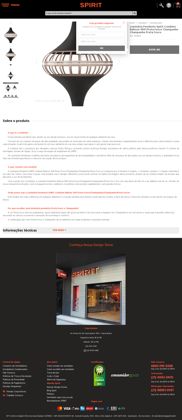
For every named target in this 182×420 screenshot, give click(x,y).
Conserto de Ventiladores (15, 365)
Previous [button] (36, 61)
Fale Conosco (9, 372)
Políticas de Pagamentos (14, 383)
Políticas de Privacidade (14, 379)
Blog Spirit (52, 390)
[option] (77, 64)
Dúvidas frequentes (12, 386)
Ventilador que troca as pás (60, 397)
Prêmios (50, 394)
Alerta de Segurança (56, 379)
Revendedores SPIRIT (57, 400)
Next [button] (119, 61)
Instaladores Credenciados (15, 369)
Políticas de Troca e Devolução (17, 376)
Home (132, 23)
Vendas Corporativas (16, 391)
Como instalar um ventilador (60, 365)
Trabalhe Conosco (14, 395)
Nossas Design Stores (57, 387)
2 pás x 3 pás (53, 376)
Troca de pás (53, 372)
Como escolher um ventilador (60, 369)
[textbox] (89, 13)
